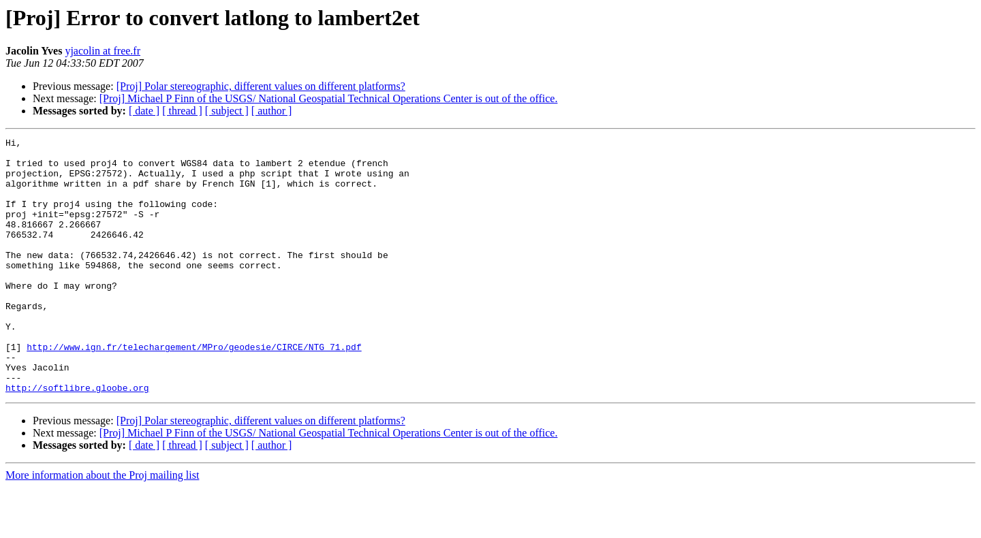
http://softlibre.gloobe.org (77, 438)
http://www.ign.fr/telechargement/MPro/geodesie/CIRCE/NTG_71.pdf (194, 389)
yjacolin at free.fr (102, 51)
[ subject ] (227, 110)
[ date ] (144, 110)
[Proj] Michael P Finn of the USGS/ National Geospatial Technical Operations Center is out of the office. (328, 98)
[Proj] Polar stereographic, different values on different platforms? (260, 86)
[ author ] (271, 110)
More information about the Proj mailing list (102, 526)
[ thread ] (182, 110)
